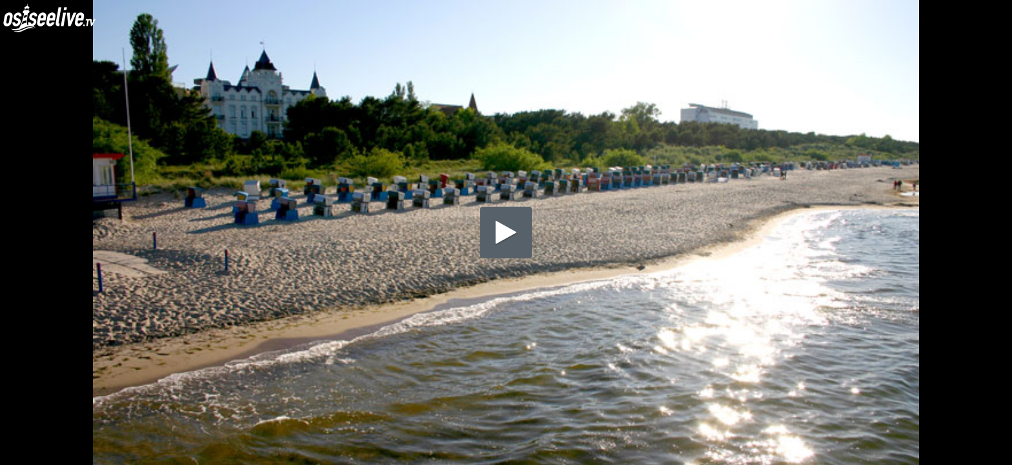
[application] (506, 232)
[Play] (506, 232)
